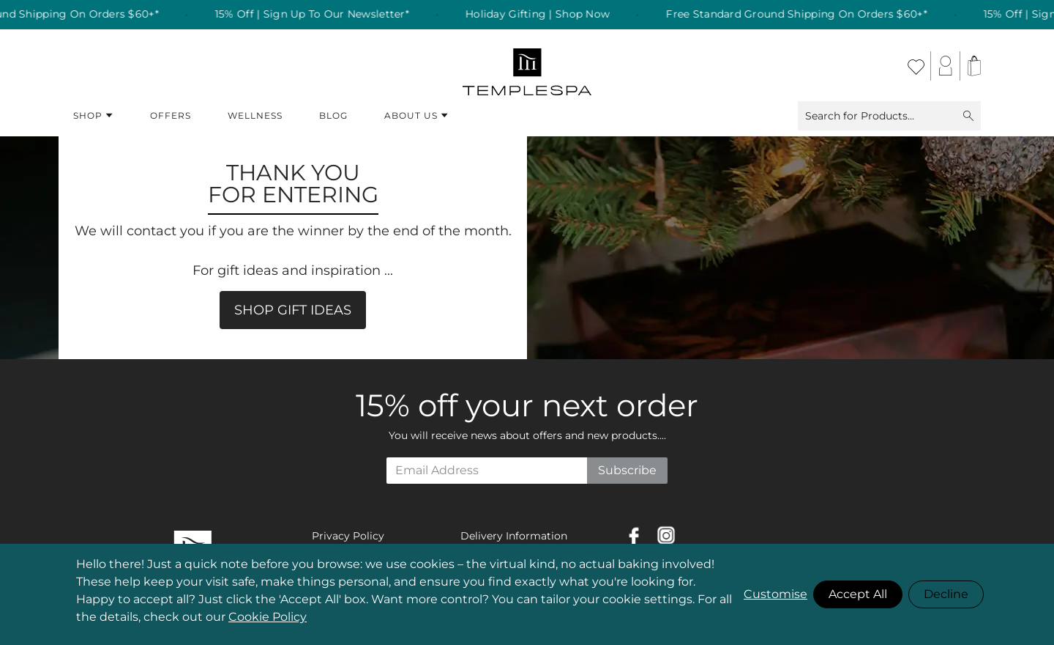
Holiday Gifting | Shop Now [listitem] (546, 15)
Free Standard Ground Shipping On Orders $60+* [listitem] (804, 15)
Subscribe (627, 470)
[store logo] (527, 66)
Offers (170, 115)
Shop (93, 116)
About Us (416, 116)
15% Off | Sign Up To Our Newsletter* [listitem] (320, 15)
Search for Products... (889, 115)
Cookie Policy (267, 617)
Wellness (255, 115)
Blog (333, 115)
